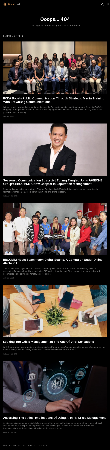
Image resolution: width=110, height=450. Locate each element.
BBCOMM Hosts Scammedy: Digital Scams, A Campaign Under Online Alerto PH (52, 261)
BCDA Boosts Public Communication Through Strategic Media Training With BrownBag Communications (53, 100)
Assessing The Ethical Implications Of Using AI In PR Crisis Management (54, 418)
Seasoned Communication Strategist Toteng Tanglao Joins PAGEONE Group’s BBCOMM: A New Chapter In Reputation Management (52, 182)
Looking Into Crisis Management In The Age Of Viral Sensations (48, 342)
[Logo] (29, 4)
